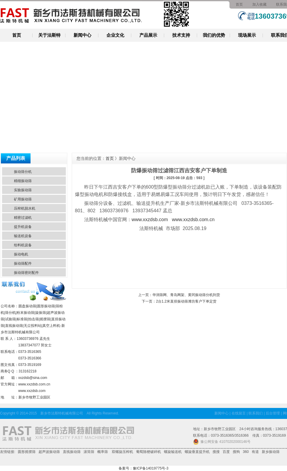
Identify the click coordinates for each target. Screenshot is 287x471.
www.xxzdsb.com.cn (34, 384)
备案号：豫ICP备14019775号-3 (143, 468)
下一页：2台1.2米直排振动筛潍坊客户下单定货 (179, 301)
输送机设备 (23, 236)
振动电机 (21, 254)
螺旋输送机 (173, 452)
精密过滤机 (23, 218)
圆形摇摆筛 (27, 452)
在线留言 (239, 413)
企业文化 (115, 35)
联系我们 (255, 413)
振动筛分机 (23, 172)
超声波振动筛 (49, 452)
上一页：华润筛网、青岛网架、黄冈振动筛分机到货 (179, 295)
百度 (226, 452)
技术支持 (181, 35)
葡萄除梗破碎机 (148, 452)
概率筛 (102, 452)
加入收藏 (259, 4)
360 (246, 452)
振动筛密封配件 (26, 273)
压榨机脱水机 (24, 208)
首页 (239, 4)
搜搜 (216, 452)
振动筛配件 (23, 263)
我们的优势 (214, 35)
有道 (255, 452)
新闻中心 (82, 35)
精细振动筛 (23, 181)
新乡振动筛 (271, 452)
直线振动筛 (72, 452)
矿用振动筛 (23, 199)
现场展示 (247, 35)
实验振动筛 (23, 190)
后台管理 (273, 413)
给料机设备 (23, 245)
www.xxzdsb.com (32, 391)
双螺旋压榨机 (122, 452)
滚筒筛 (89, 452)
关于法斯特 (49, 35)
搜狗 (236, 452)
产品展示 (148, 35)
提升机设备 (23, 227)
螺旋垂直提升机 (197, 452)
